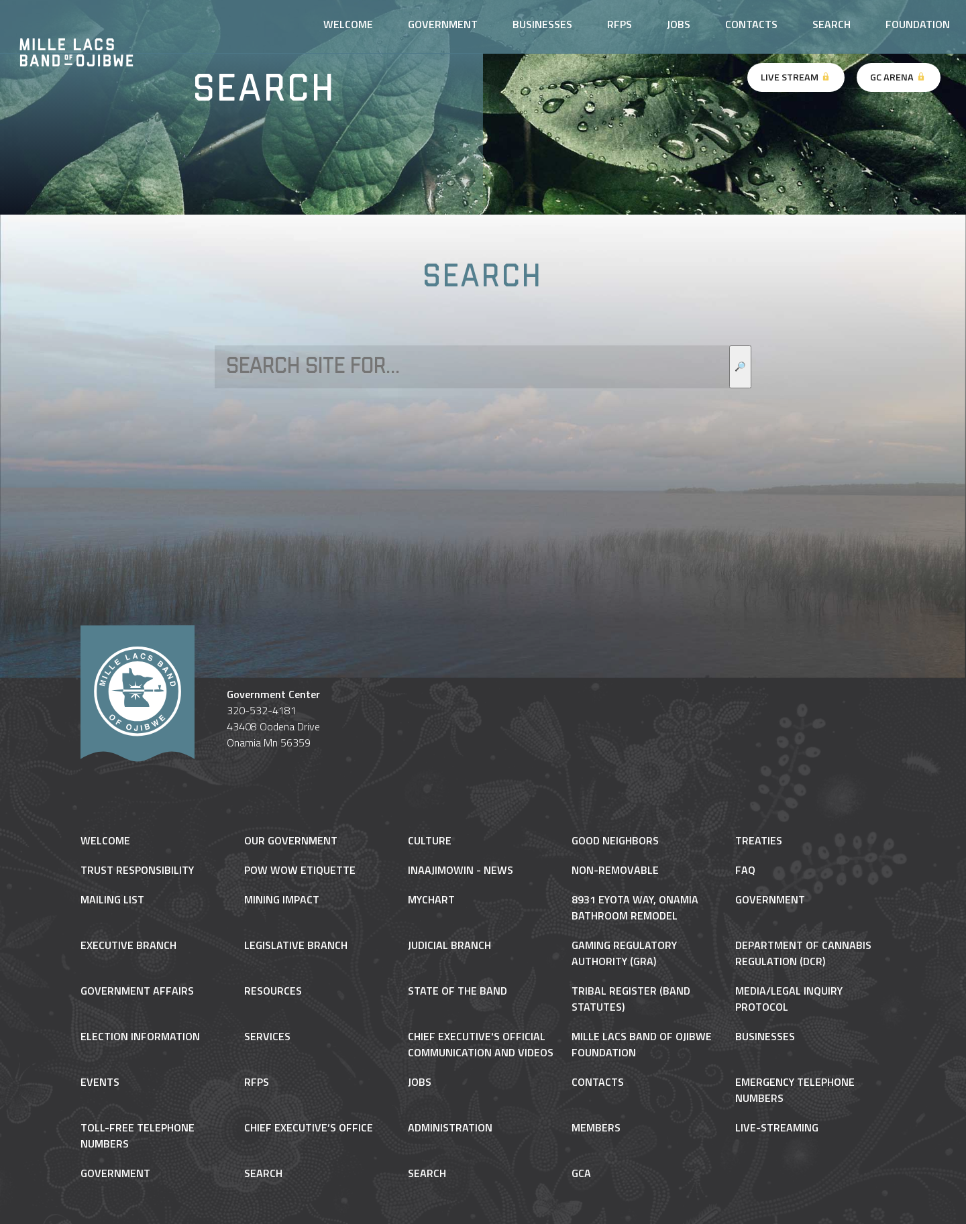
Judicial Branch (449, 945)
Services (267, 1036)
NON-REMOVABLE (615, 870)
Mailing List (112, 899)
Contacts (751, 24)
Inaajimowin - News (460, 870)
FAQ (745, 870)
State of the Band (457, 991)
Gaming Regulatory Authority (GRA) (624, 953)
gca (581, 1173)
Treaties (758, 840)
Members (596, 1127)
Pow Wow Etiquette (300, 870)
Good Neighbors (615, 840)
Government (443, 24)
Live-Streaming (776, 1127)
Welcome (348, 24)
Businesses (542, 24)
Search (831, 24)
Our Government (290, 840)
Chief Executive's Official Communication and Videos (480, 1044)
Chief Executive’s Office (308, 1127)
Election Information (140, 1036)
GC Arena (898, 77)
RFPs (619, 24)
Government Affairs (137, 991)
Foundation (917, 24)
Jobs (678, 24)
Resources (273, 991)
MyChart (431, 899)
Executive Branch (128, 945)
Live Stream (796, 77)
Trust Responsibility (137, 870)
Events (99, 1082)
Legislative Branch (295, 945)
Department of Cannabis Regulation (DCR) (803, 953)
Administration (450, 1127)
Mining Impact (281, 899)
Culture (429, 840)
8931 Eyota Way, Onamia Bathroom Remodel (635, 907)
